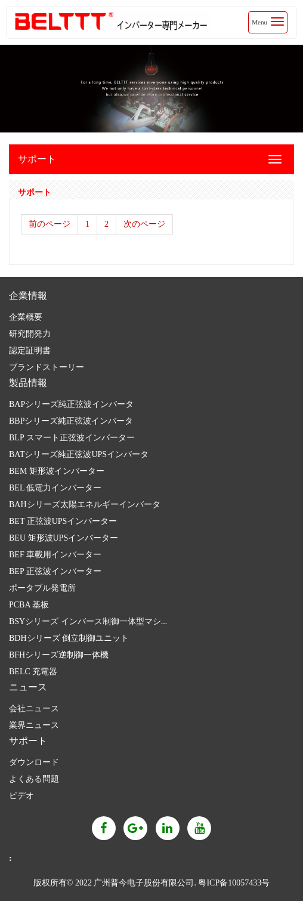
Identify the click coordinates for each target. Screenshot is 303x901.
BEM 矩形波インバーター (56, 471)
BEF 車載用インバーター (55, 554)
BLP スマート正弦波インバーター (72, 437)
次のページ (144, 224)
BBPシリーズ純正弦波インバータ (71, 420)
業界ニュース (34, 725)
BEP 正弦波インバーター (55, 571)
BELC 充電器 (33, 671)
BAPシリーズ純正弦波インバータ (71, 404)
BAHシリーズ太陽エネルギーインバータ (84, 504)
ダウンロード (34, 762)
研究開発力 (30, 333)
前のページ (49, 224)
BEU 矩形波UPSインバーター (63, 537)
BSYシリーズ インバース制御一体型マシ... (88, 621)
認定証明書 (30, 350)
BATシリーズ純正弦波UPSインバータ (79, 454)
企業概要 (25, 317)
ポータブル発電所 (42, 588)
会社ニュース (34, 708)
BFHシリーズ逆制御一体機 (59, 654)
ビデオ (21, 795)
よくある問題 (34, 779)
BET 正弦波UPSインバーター (63, 521)
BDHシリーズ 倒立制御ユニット (69, 638)
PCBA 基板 (29, 604)
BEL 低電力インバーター (55, 487)
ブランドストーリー (46, 367)
